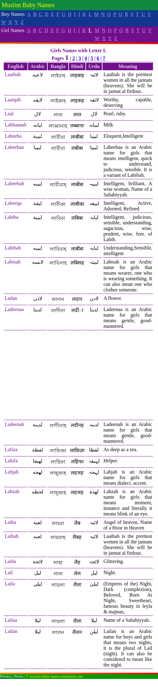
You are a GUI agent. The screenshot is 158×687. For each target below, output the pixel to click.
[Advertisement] (78, 375)
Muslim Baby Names (28, 5)
